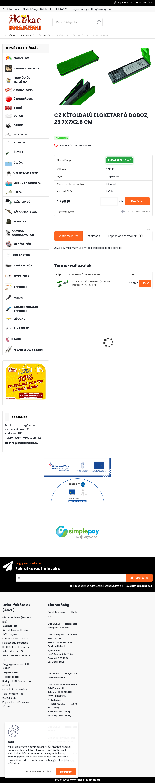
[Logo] (24, 22)
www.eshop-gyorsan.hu (85, 779)
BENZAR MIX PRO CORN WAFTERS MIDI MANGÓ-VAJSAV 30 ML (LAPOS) (127, 346)
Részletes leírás (68, 236)
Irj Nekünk (21, 689)
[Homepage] (3, 9)
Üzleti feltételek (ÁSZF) (54, 9)
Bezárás (66, 772)
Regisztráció (146, 2)
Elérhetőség (30, 9)
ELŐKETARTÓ (43, 35)
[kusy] (109, 201)
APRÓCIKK (25, 35)
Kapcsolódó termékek (125, 236)
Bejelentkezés (125, 2)
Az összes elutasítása (38, 771)
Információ (13, 9)
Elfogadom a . (113, 586)
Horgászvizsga (80, 9)
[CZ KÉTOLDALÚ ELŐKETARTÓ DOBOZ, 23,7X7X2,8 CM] (103, 76)
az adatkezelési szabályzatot (102, 586)
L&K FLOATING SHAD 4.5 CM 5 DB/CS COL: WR (75, 346)
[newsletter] (139, 577)
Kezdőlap (10, 35)
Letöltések (93, 236)
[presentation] (56, 336)
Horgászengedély (102, 9)
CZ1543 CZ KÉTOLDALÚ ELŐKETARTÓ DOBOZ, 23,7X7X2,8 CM (91, 283)
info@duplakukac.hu (24, 443)
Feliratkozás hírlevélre (38, 568)
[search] (99, 23)
